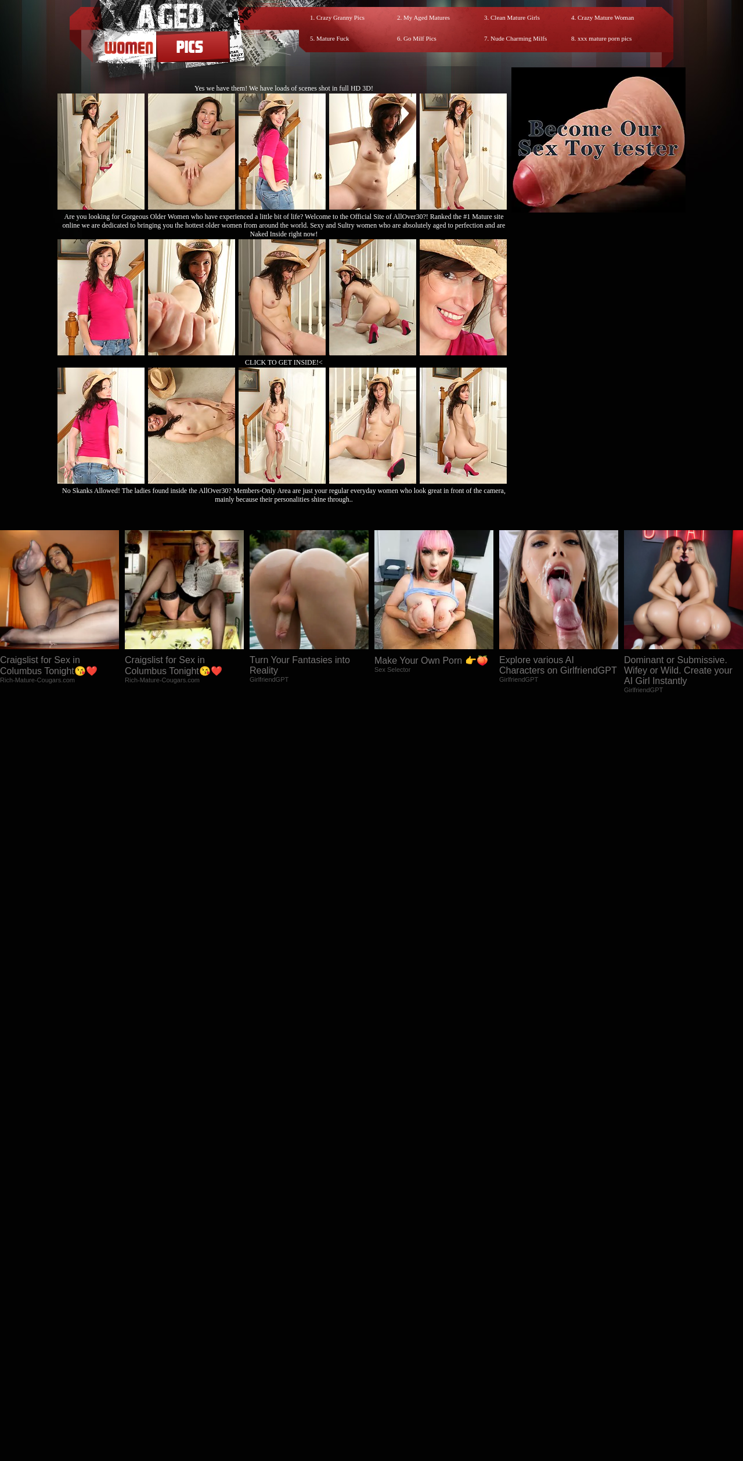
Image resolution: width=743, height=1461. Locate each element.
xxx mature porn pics (605, 38)
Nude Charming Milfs (518, 38)
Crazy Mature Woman (606, 17)
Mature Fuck (332, 38)
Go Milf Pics (420, 38)
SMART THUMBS (392, 1357)
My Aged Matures (426, 17)
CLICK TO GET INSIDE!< (284, 362)
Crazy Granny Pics (340, 17)
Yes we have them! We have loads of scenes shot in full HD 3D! (283, 88)
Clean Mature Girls (515, 17)
